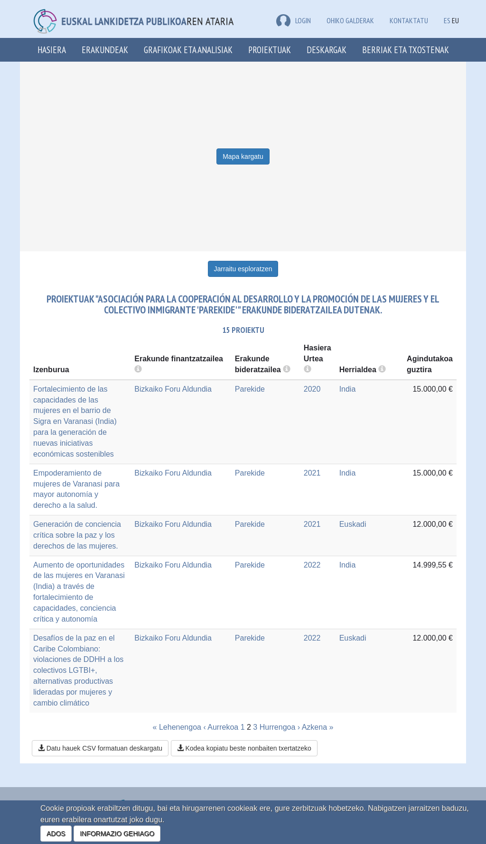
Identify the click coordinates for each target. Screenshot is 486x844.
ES (447, 20)
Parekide (250, 389)
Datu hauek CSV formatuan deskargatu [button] (100, 748)
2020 (312, 389)
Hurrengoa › (280, 727)
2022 (312, 565)
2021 (312, 473)
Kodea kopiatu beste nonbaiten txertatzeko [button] (244, 748)
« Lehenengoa (177, 727)
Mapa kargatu (243, 156)
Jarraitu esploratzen (243, 269)
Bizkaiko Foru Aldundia (173, 389)
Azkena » (318, 727)
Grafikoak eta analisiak (188, 49)
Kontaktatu (409, 20)
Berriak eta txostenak (405, 49)
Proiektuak (269, 49)
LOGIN (293, 20)
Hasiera (51, 49)
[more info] (307, 370)
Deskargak (326, 49)
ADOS (56, 833)
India (347, 389)
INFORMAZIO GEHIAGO (117, 833)
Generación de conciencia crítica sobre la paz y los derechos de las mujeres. (77, 535)
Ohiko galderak (350, 20)
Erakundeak (105, 49)
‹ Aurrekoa (220, 727)
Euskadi (352, 524)
